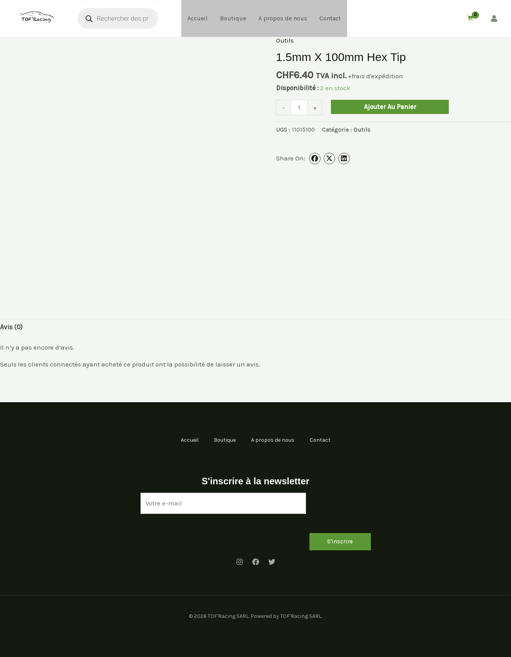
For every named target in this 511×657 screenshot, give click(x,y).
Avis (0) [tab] (11, 327)
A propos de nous (282, 18)
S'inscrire (340, 541)
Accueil (197, 18)
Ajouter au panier (390, 107)
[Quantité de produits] (299, 107)
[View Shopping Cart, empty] (470, 18)
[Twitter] (271, 561)
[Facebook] (255, 561)
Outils (285, 40)
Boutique (233, 18)
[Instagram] (239, 561)
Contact (330, 18)
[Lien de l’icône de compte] (494, 18)
